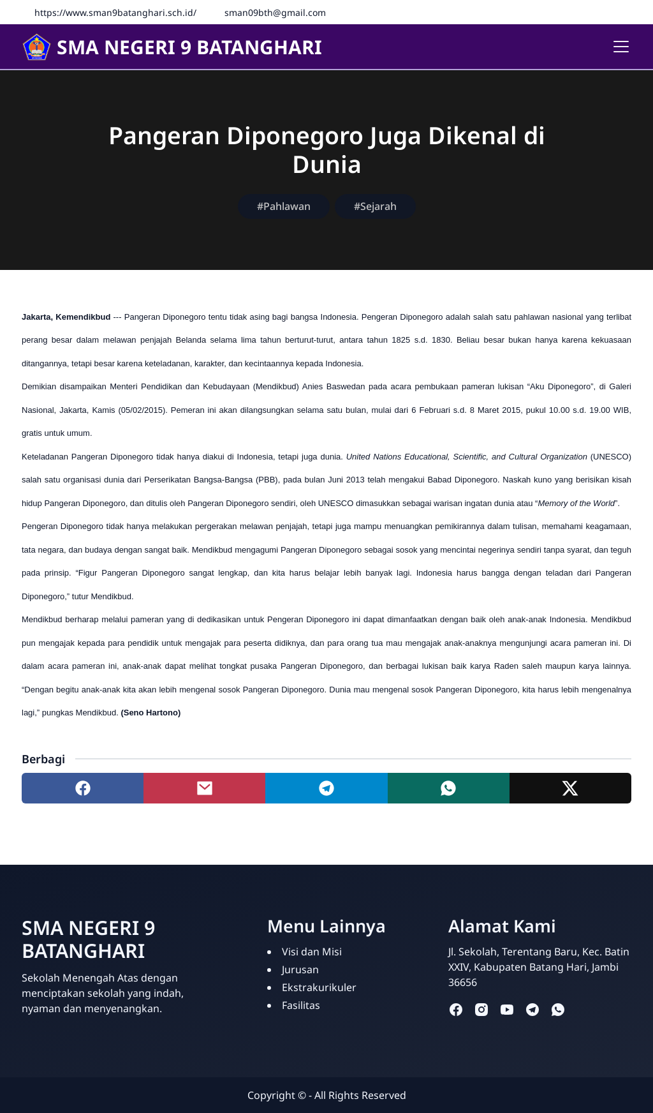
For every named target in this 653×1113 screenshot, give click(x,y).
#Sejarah (375, 206)
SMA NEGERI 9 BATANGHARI (172, 47)
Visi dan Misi (312, 952)
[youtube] (507, 1008)
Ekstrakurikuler (319, 987)
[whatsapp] (558, 1008)
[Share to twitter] (570, 788)
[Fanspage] (586, 12)
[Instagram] (624, 12)
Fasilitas (301, 1005)
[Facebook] (605, 12)
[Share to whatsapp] (449, 788)
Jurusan (300, 969)
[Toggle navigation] (621, 46)
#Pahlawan (284, 206)
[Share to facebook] (82, 788)
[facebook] (456, 1008)
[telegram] (532, 1008)
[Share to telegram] (326, 788)
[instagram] (481, 1008)
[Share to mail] (204, 788)
